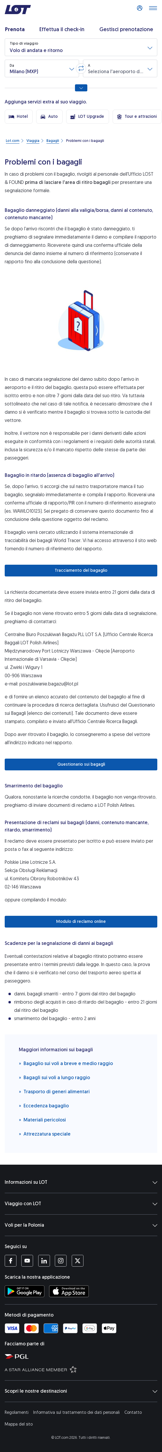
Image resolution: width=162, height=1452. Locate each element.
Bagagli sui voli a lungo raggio (54, 1077)
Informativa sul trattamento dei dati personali (76, 1412)
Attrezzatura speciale (45, 1134)
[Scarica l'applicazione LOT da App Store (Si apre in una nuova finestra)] (69, 1291)
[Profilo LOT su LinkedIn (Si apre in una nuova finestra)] (44, 1261)
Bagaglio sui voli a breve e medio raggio (66, 1063)
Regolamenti (17, 1412)
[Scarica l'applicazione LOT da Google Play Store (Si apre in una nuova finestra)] (24, 1291)
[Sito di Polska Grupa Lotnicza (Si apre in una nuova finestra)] (82, 1356)
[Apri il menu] (153, 10)
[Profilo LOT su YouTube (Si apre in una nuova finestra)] (27, 1261)
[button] (81, 47)
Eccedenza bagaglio (44, 1105)
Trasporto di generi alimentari (54, 1091)
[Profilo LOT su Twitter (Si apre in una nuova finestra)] (77, 1261)
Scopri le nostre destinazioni (81, 1391)
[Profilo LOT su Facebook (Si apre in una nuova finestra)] (10, 1261)
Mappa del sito (19, 1424)
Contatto (133, 1412)
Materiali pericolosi (42, 1119)
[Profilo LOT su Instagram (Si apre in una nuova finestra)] (61, 1261)
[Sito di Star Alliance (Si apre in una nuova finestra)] (82, 1369)
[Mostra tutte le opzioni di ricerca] (81, 87)
